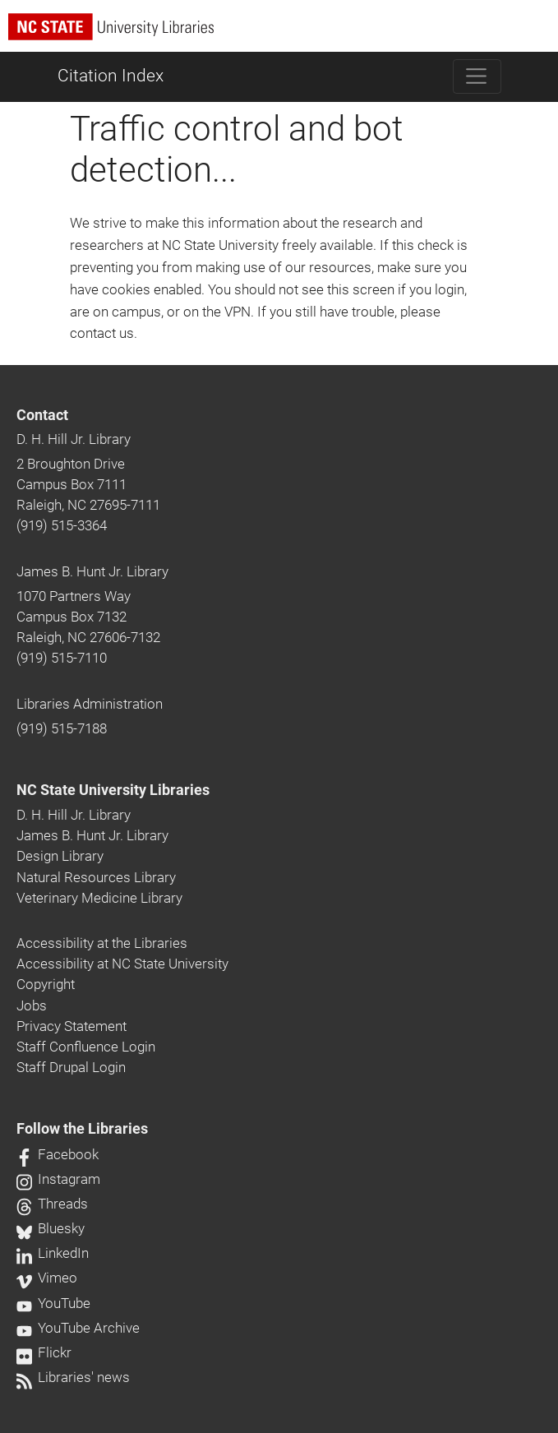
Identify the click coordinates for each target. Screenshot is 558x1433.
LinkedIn (52, 1253)
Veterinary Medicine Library (99, 898)
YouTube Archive (78, 1328)
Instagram (58, 1179)
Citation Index (111, 76)
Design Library (60, 856)
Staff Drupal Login (71, 1067)
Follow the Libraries (82, 1129)
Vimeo (46, 1277)
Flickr (43, 1352)
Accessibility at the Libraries (101, 943)
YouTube (53, 1303)
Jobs (31, 1005)
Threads (52, 1203)
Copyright (45, 984)
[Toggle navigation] (477, 76)
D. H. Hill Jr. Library (73, 439)
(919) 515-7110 (61, 657)
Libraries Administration (89, 704)
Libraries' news (73, 1377)
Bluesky (50, 1228)
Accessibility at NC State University (122, 963)
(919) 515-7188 (61, 728)
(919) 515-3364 (61, 525)
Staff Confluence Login (85, 1046)
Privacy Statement (71, 1026)
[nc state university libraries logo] (283, 34)
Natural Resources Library (96, 877)
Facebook (57, 1154)
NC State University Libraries (113, 790)
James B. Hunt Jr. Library (92, 571)
